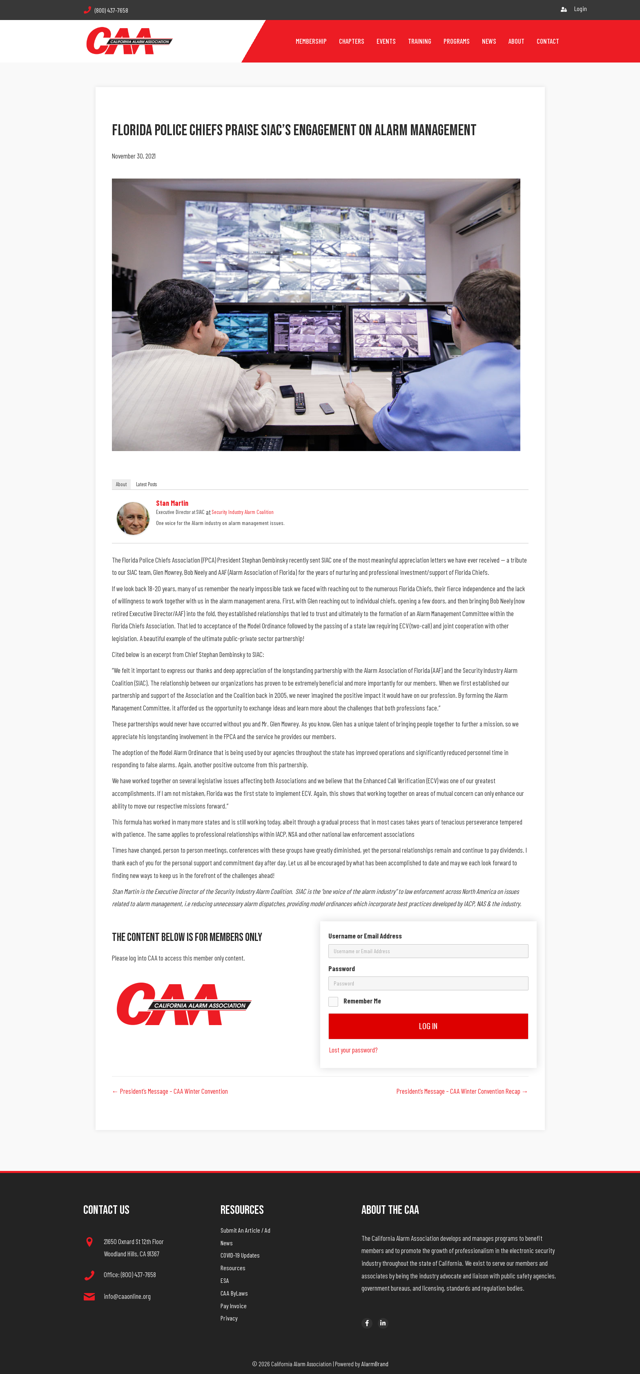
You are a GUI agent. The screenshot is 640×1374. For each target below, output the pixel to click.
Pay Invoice (234, 1305)
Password (341, 968)
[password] (428, 983)
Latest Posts (146, 484)
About (121, 484)
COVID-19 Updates (240, 1255)
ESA (225, 1280)
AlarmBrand (374, 1363)
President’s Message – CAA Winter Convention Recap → (463, 1091)
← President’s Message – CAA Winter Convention (170, 1091)
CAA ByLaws (234, 1293)
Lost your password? (353, 1050)
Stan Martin (172, 502)
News (227, 1243)
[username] (428, 951)
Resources (233, 1267)
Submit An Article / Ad (245, 1230)
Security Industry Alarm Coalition (243, 512)
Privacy (229, 1318)
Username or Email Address (365, 936)
